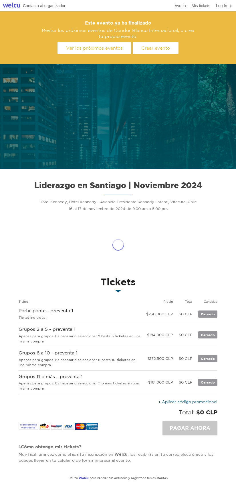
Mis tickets (201, 5)
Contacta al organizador (44, 5)
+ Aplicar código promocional (187, 402)
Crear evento (155, 48)
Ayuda (180, 5)
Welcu (11, 6)
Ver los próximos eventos (94, 48)
